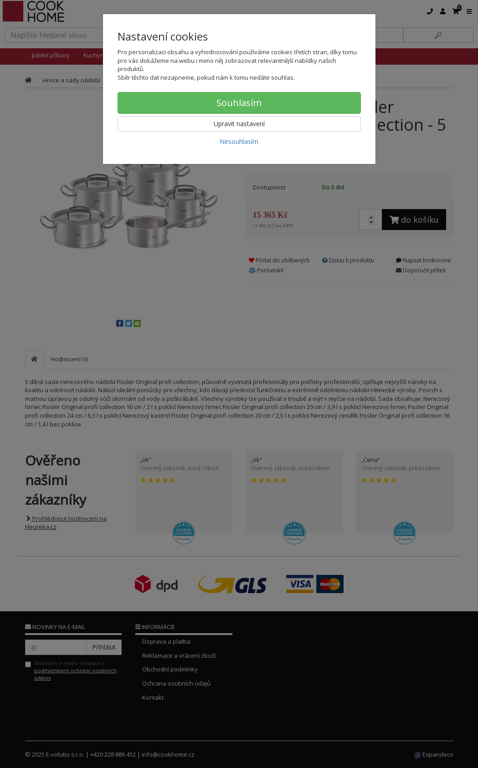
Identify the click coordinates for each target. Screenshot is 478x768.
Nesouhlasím (239, 141)
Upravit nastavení (239, 123)
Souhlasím (239, 103)
